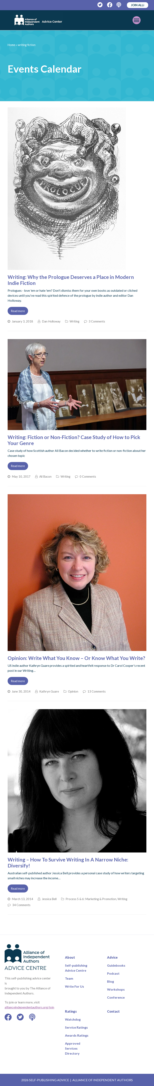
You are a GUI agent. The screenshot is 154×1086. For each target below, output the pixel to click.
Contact (113, 1011)
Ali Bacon (45, 476)
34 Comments (21, 905)
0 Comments (88, 476)
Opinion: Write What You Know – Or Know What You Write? (76, 658)
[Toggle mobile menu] (137, 20)
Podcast (113, 973)
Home (11, 45)
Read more (18, 311)
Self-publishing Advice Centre (76, 967)
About (70, 957)
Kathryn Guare (49, 691)
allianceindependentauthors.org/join (29, 1007)
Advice (112, 957)
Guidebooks (116, 965)
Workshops (116, 989)
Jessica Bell (49, 899)
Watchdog (73, 1019)
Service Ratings (76, 1027)
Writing (74, 321)
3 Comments (97, 321)
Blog (110, 981)
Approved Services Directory (72, 1048)
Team (69, 978)
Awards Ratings (76, 1035)
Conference (116, 997)
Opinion (73, 691)
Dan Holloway (51, 321)
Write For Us (74, 986)
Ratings (71, 1011)
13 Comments (96, 691)
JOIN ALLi (137, 5)
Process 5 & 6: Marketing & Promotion (91, 899)
